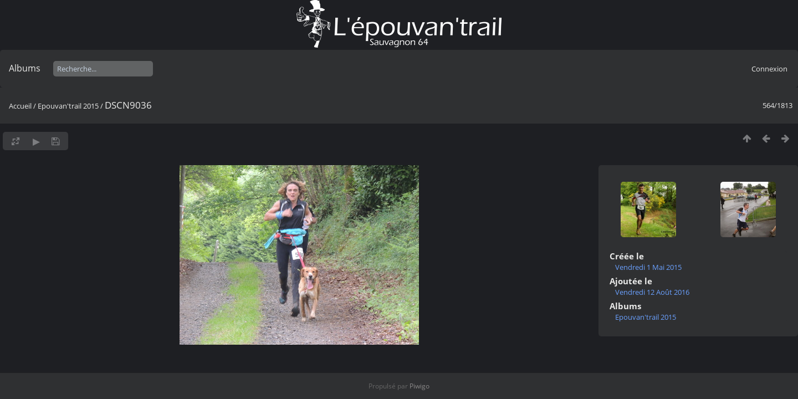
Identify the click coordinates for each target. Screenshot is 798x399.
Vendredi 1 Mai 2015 (648, 267)
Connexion (769, 69)
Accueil (20, 106)
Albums (24, 68)
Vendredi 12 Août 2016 (652, 292)
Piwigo (419, 386)
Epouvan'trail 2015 (68, 106)
